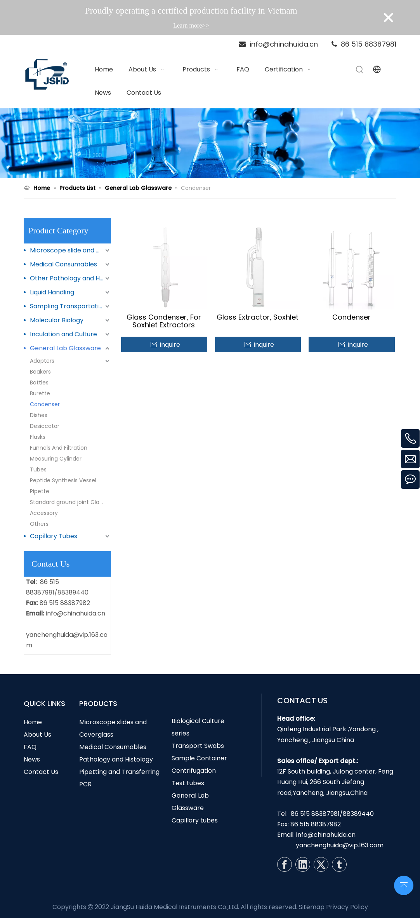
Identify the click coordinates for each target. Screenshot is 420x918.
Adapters (42, 361)
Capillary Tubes (53, 536)
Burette (40, 393)
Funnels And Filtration (58, 448)
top (403, 884)
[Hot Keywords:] (359, 69)
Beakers (40, 372)
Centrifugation (194, 770)
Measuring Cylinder (56, 458)
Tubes (38, 469)
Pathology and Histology (116, 759)
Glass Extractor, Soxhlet (258, 317)
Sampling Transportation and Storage (70, 306)
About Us (37, 734)
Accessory (44, 513)
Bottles (39, 382)
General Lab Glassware (65, 348)
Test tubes (188, 783)
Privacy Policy (347, 906)
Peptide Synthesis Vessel (63, 480)
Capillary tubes (195, 820)
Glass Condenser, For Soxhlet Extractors (164, 321)
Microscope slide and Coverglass (70, 250)
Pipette (39, 491)
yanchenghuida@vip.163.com (340, 845)
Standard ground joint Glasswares (70, 502)
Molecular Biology (56, 320)
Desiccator (44, 426)
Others (39, 524)
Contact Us (41, 771)
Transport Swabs (198, 745)
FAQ (30, 746)
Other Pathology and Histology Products (70, 278)
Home (33, 722)
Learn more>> (191, 25)
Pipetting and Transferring (119, 771)
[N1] (210, 143)
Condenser (45, 404)
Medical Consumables (63, 264)
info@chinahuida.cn (75, 613)
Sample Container (199, 758)
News (32, 759)
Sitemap (312, 906)
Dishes (38, 415)
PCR (85, 784)
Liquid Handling (52, 292)
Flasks (37, 437)
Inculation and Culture (63, 334)
